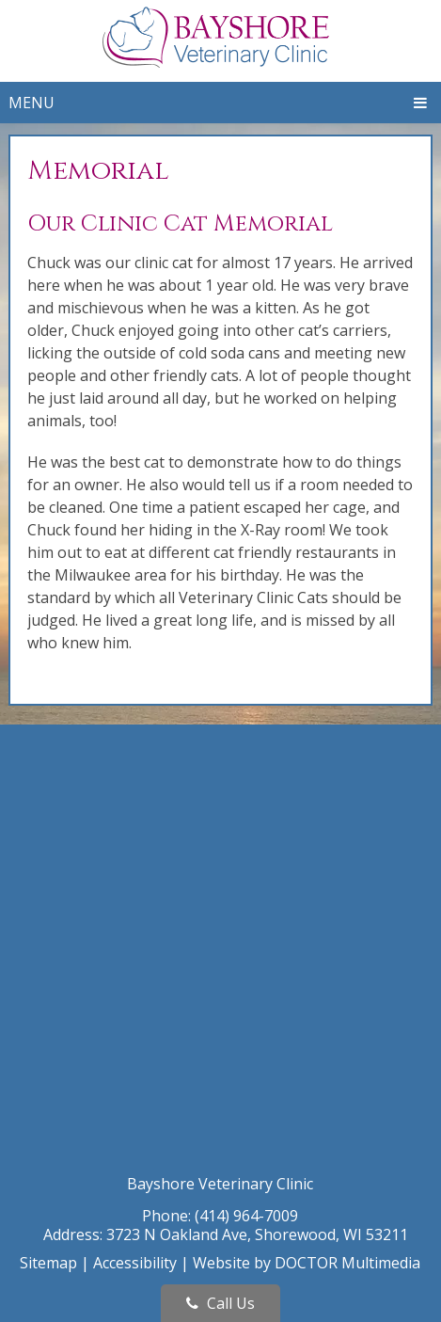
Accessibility (135, 1262)
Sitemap (48, 1262)
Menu (31, 102)
